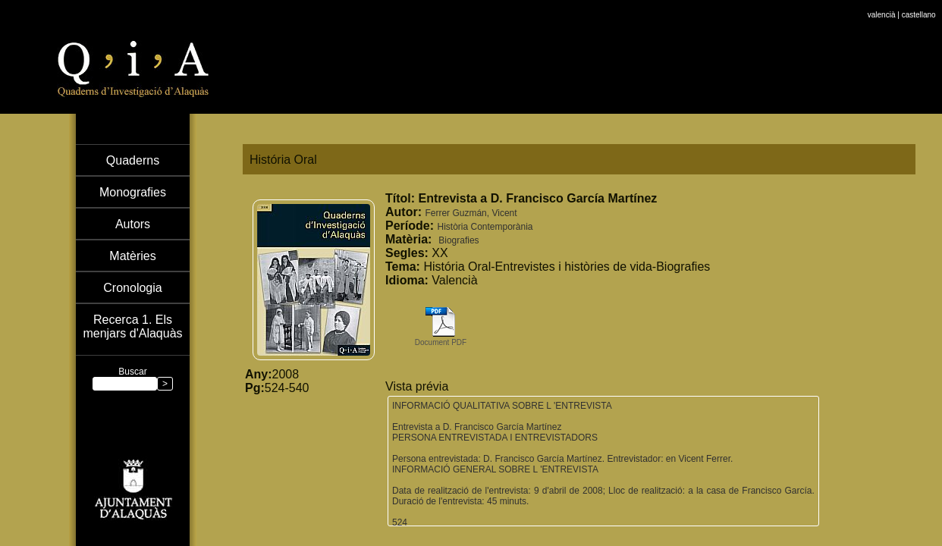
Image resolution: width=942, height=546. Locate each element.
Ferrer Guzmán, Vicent (471, 213)
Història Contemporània (484, 226)
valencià (882, 4)
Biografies (458, 240)
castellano (919, 4)
